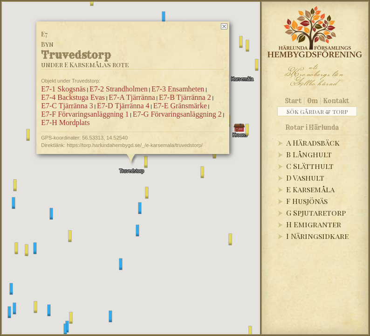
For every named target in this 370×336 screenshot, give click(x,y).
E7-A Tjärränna (132, 97)
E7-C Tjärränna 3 (67, 106)
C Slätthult (310, 166)
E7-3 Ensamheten (177, 89)
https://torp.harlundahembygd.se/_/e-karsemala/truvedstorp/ (135, 145)
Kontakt (336, 101)
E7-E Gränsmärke (180, 106)
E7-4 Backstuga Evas (73, 97)
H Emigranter (313, 224)
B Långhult (309, 154)
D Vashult (305, 177)
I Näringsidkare (317, 236)
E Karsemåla (310, 189)
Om (312, 101)
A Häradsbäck (313, 142)
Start (293, 101)
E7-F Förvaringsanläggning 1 (85, 114)
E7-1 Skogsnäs (63, 89)
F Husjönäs (307, 201)
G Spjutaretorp (316, 212)
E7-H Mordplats (65, 122)
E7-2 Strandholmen (118, 89)
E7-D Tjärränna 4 (123, 106)
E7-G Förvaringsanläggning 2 (177, 114)
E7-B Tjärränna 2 (185, 97)
